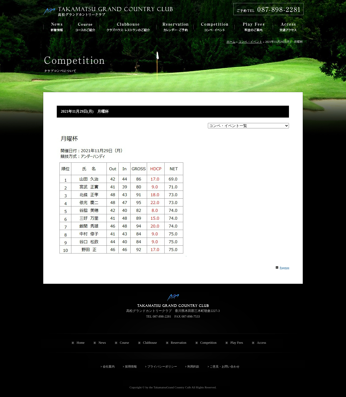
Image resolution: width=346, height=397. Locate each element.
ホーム (231, 41)
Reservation (178, 343)
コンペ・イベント (250, 41)
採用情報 (131, 366)
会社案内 (109, 366)
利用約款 (193, 366)
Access (261, 343)
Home (80, 343)
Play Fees (236, 343)
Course (124, 343)
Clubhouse (150, 343)
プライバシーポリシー (162, 366)
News (102, 343)
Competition (208, 343)
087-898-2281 (162, 316)
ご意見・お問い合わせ (224, 366)
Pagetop (284, 267)
